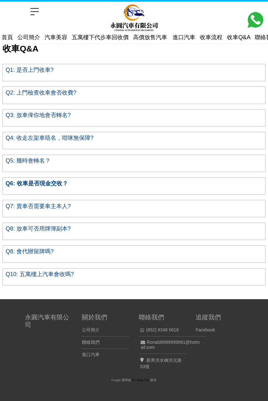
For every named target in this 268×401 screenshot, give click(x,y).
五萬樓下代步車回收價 (100, 37)
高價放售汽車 (150, 37)
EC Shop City (140, 380)
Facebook (205, 329)
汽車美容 (56, 37)
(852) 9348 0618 (162, 329)
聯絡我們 (91, 342)
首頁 (7, 37)
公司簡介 (28, 37)
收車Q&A (238, 37)
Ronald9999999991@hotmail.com (170, 345)
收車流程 (211, 37)
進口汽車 (184, 37)
